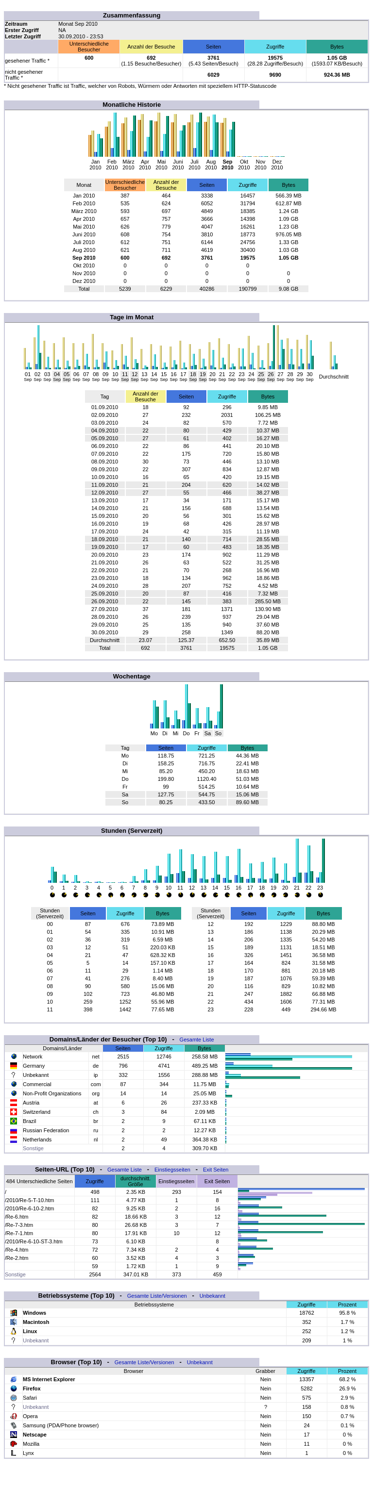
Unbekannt (212, 1296)
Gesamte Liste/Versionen (157, 1296)
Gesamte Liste (197, 1039)
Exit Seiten (216, 1170)
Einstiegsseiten (172, 1170)
